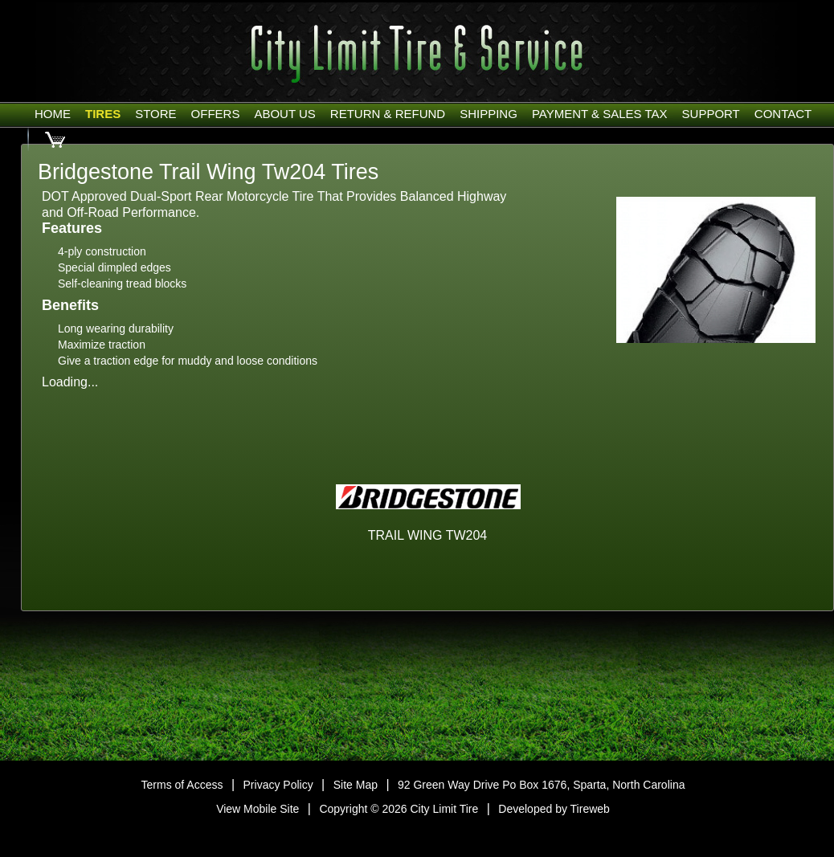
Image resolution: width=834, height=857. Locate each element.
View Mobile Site (257, 808)
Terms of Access (182, 784)
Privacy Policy (278, 784)
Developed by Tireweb (554, 808)
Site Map (355, 784)
